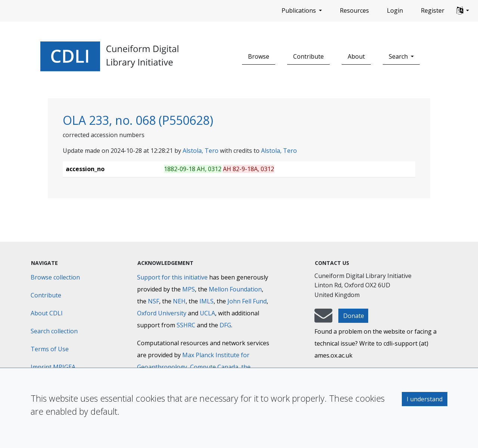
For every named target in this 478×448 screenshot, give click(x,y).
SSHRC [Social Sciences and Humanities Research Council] (186, 325)
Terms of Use (50, 349)
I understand (425, 399)
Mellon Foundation (235, 289)
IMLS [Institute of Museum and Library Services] (206, 301)
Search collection (54, 331)
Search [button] (399, 56)
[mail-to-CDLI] (323, 319)
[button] (462, 11)
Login (395, 10)
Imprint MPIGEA (53, 367)
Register (432, 10)
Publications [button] (299, 10)
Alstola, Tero (200, 150)
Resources (354, 10)
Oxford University (161, 313)
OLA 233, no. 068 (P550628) (138, 120)
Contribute (308, 56)
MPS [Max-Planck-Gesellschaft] (188, 289)
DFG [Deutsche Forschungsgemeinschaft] (225, 325)
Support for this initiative (172, 277)
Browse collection (55, 277)
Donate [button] (353, 316)
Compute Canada (214, 367)
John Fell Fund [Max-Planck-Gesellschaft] (247, 301)
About (356, 56)
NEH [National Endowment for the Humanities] (179, 301)
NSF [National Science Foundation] (153, 301)
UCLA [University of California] (207, 313)
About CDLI (47, 313)
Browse (258, 56)
